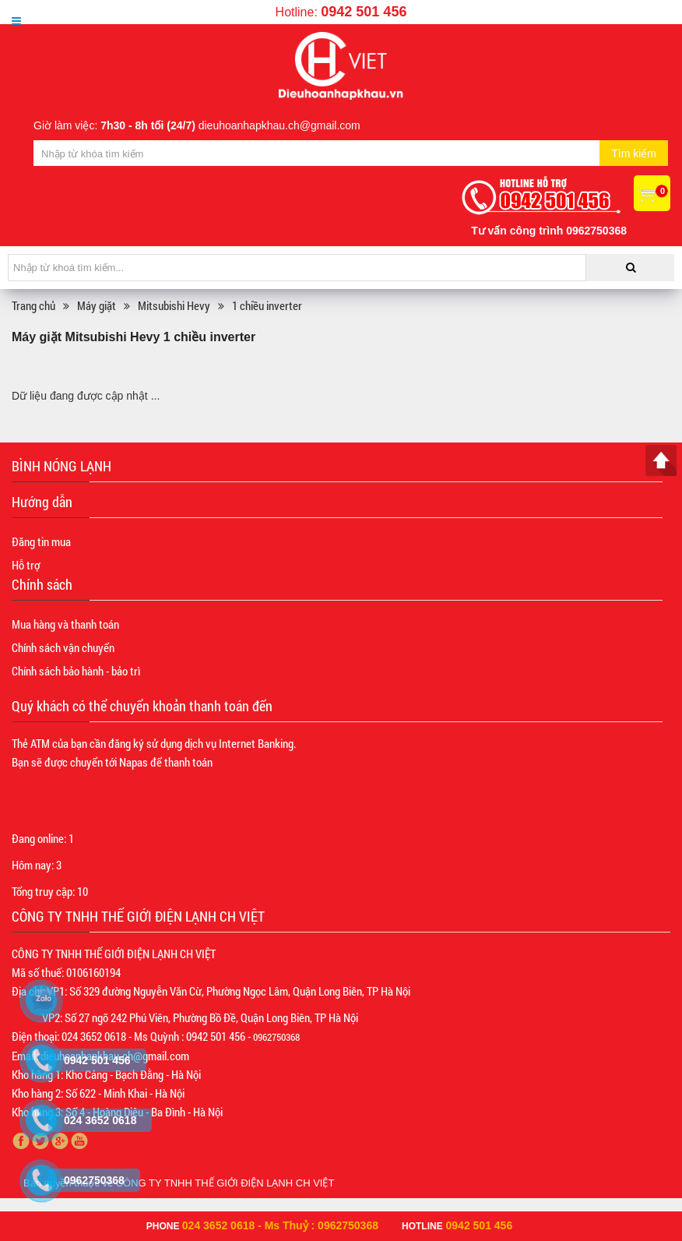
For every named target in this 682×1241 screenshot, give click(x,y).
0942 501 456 (363, 11)
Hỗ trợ (26, 565)
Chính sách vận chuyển (63, 647)
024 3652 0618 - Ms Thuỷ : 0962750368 (280, 1225)
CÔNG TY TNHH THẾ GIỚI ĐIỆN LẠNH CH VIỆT (225, 1183)
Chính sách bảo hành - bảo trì (76, 671)
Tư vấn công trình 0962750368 (549, 230)
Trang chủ (33, 305)
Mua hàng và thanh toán (65, 624)
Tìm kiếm (633, 153)
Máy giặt (96, 305)
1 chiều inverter (267, 305)
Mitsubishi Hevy (174, 305)
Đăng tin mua (41, 541)
